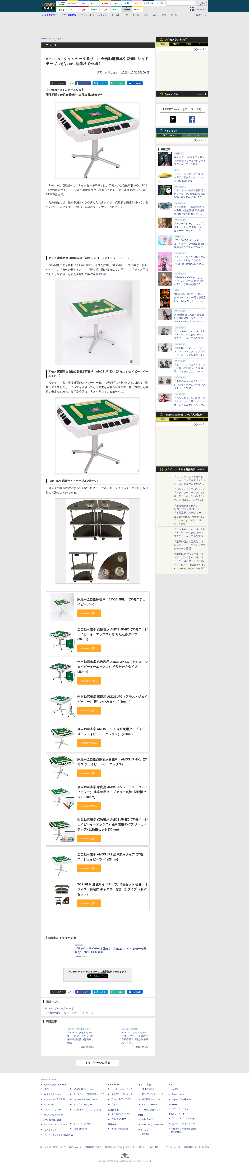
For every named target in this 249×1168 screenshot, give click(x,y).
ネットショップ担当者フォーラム (89, 1094)
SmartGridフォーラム (83, 1089)
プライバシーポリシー (135, 1147)
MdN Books (147, 1119)
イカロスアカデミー (151, 1110)
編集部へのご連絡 (113, 1147)
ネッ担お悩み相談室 (53, 1115)
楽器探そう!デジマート (122, 1094)
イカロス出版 (144, 1084)
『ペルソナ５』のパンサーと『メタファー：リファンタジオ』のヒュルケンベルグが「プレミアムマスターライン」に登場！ (189, 496)
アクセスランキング (176, 39)
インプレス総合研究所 (54, 1099)
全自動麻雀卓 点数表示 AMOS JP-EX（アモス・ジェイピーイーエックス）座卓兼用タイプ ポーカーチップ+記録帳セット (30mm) (112, 824)
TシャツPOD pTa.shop (183, 1118)
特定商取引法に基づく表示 (196, 1147)
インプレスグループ (171, 1147)
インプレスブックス (82, 1123)
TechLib (145, 1134)
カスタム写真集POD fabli (184, 1123)
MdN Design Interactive (152, 1124)
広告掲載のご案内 (93, 1147)
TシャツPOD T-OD (121, 1099)
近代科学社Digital (120, 1129)
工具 (155, 15)
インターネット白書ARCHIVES (58, 1135)
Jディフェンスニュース (153, 1094)
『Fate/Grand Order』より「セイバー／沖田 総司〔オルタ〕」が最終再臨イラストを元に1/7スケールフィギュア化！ (189, 284)
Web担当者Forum (52, 1094)
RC (126, 15)
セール (174, 15)
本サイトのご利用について (52, 1147)
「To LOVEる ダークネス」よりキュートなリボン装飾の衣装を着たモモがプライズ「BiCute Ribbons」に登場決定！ (189, 247)
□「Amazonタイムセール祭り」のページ (68, 1012)
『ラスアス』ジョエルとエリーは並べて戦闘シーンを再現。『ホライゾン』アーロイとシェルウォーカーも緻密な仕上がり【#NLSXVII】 (189, 371)
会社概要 (154, 1147)
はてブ (102, 83)
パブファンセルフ (180, 1109)
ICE (170, 1084)
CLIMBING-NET (119, 1119)
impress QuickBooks (181, 1099)
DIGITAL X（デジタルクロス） (87, 1110)
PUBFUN (173, 1104)
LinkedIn (137, 83)
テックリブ (143, 1129)
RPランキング (169, 135)
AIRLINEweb (148, 1089)
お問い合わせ (75, 1147)
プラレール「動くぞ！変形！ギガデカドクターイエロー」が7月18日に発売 (189, 177)
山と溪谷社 (113, 1110)
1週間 (189, 44)
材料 (164, 15)
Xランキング (171, 130)
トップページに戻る (97, 1062)
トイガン (116, 15)
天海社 (175, 1089)
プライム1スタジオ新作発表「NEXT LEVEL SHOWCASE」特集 (184, 470)
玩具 (146, 15)
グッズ (136, 15)
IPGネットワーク (177, 1114)
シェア (85, 83)
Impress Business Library (85, 1099)
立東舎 (115, 1104)
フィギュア (101, 15)
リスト (70, 83)
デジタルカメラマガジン (55, 1124)
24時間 (176, 44)
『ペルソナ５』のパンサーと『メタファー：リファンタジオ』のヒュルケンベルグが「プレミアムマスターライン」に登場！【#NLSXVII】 (189, 404)
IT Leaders (49, 1104)
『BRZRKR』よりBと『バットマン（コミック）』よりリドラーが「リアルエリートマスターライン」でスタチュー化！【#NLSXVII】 (189, 355)
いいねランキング (195, 135)
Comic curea (178, 1094)
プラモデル (86, 15)
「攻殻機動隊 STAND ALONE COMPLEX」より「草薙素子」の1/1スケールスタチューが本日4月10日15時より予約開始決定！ (189, 512)
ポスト (60, 83)
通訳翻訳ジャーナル (151, 1099)
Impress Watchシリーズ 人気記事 (183, 414)
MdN (140, 1115)
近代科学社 (113, 1124)
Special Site (171, 94)
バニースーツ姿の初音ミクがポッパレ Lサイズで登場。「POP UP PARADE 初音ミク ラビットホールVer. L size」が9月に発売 (189, 264)
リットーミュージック (122, 1089)
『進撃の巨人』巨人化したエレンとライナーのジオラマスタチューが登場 (189, 545)
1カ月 (202, 44)
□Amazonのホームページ (58, 1008)
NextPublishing (80, 1129)
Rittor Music (114, 1084)
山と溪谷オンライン (121, 1114)
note (120, 83)
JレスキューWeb (149, 1104)
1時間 (163, 44)
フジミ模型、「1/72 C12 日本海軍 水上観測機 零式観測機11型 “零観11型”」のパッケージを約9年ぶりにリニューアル (189, 214)
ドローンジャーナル (53, 1110)
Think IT (48, 1089)
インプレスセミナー (82, 1104)
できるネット (50, 1129)
